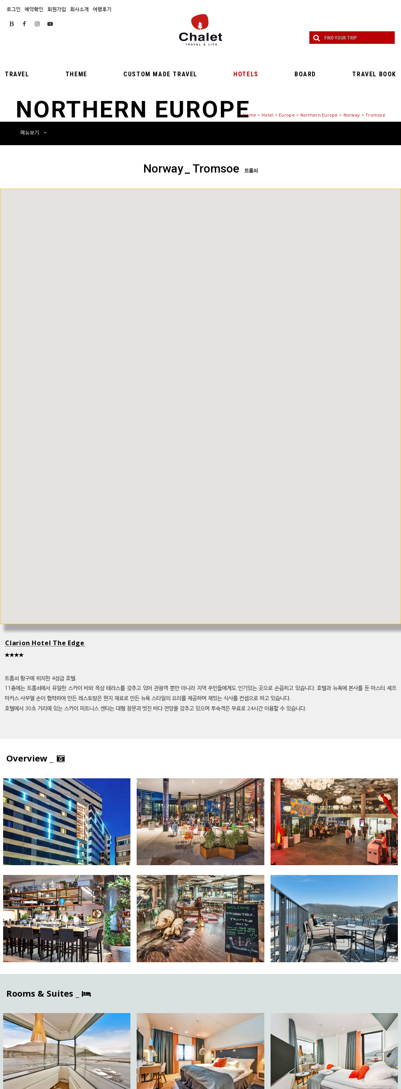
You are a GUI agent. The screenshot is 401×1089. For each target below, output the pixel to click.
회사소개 (79, 9)
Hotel (267, 115)
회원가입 (56, 9)
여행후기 (102, 9)
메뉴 (33, 132)
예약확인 (34, 9)
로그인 (14, 9)
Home (249, 115)
